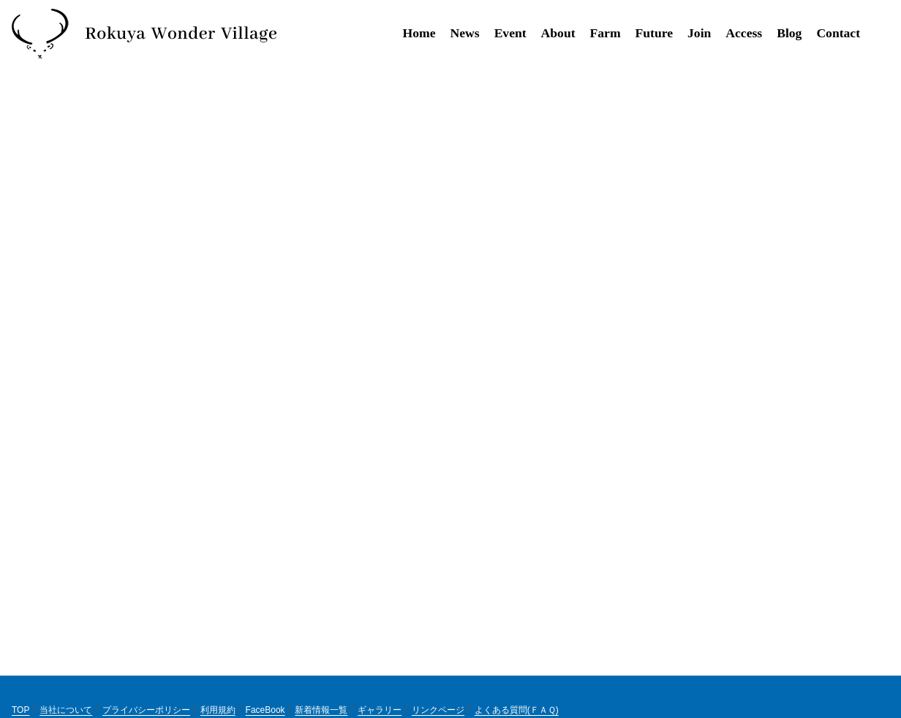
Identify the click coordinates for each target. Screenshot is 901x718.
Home (419, 33)
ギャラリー (380, 710)
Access (743, 33)
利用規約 (217, 710)
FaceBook (265, 710)
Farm (605, 33)
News (465, 33)
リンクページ (438, 710)
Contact (838, 33)
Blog (789, 33)
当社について (65, 710)
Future (654, 33)
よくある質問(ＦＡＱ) (517, 710)
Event (510, 33)
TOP (20, 710)
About (558, 33)
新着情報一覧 (321, 710)
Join (699, 33)
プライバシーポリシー (146, 710)
